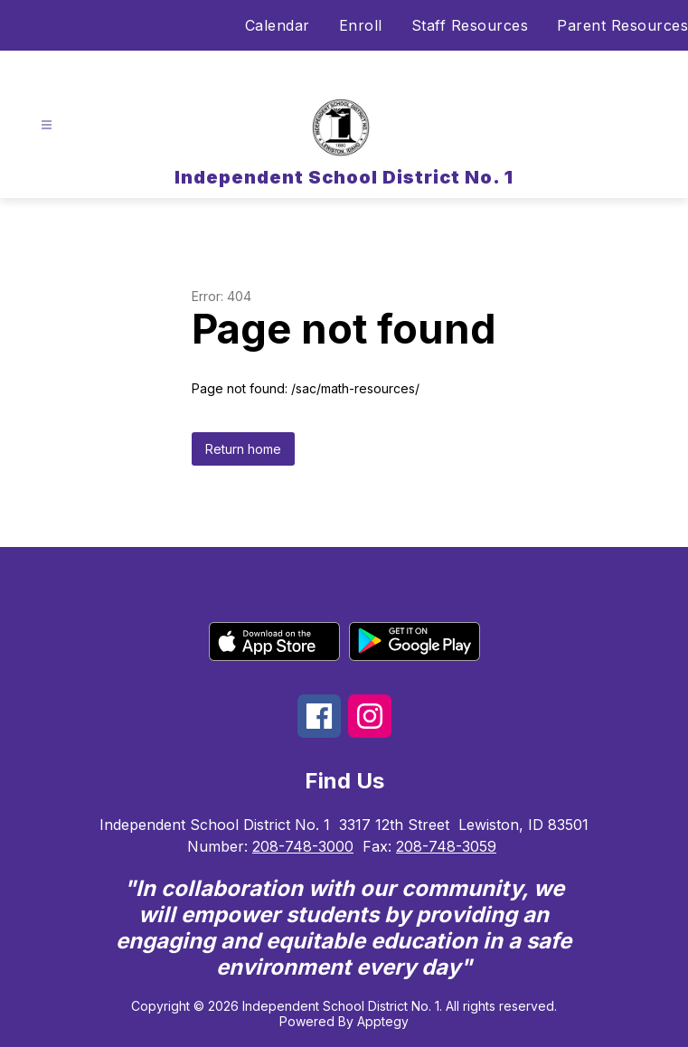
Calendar (277, 25)
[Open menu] (46, 125)
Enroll (360, 25)
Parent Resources (622, 25)
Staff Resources (470, 25)
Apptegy (383, 1021)
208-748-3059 (446, 846)
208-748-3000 (302, 846)
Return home (243, 449)
